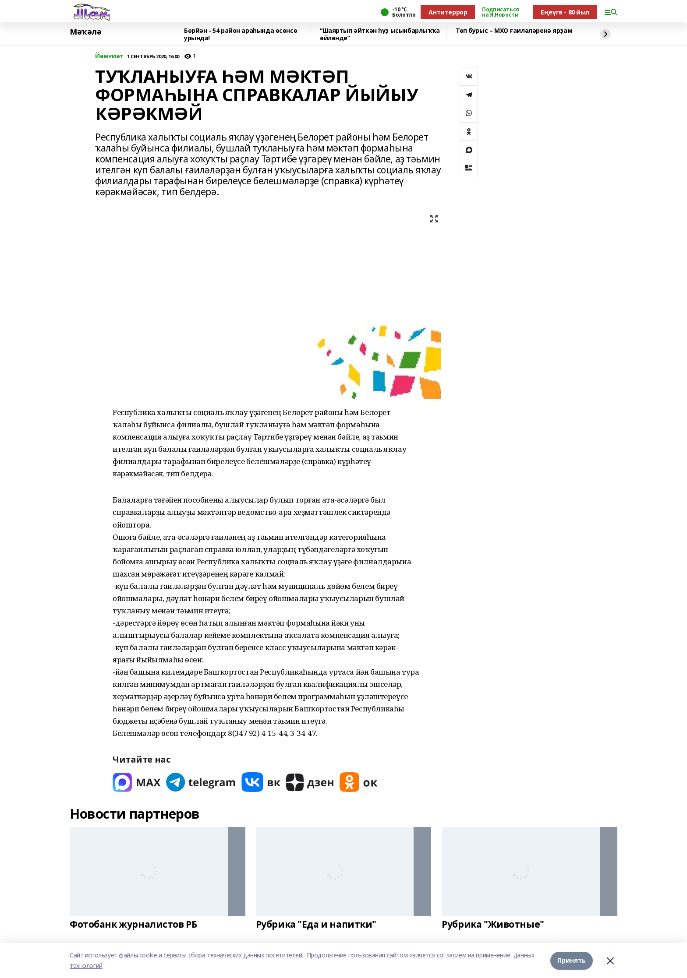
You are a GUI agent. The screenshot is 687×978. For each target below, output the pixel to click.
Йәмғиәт (109, 56)
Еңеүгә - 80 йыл (565, 12)
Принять (571, 960)
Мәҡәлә (85, 32)
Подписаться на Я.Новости (500, 12)
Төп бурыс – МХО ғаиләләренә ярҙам (514, 31)
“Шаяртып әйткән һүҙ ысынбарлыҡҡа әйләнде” (380, 34)
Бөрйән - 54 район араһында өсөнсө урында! (240, 34)
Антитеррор (447, 12)
